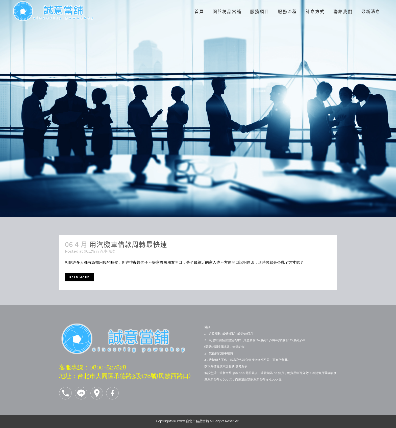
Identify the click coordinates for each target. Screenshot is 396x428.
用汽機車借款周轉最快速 (128, 244)
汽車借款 (107, 251)
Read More (79, 277)
